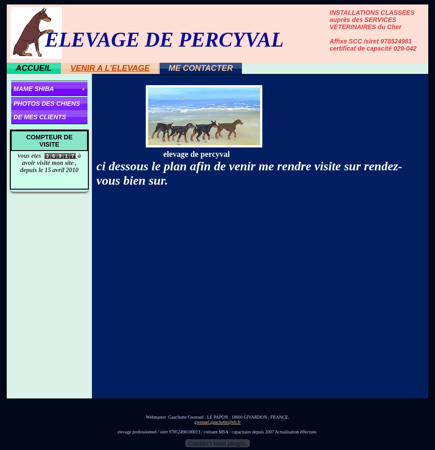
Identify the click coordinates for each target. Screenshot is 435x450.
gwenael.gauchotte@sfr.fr (217, 422)
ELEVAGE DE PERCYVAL (164, 39)
